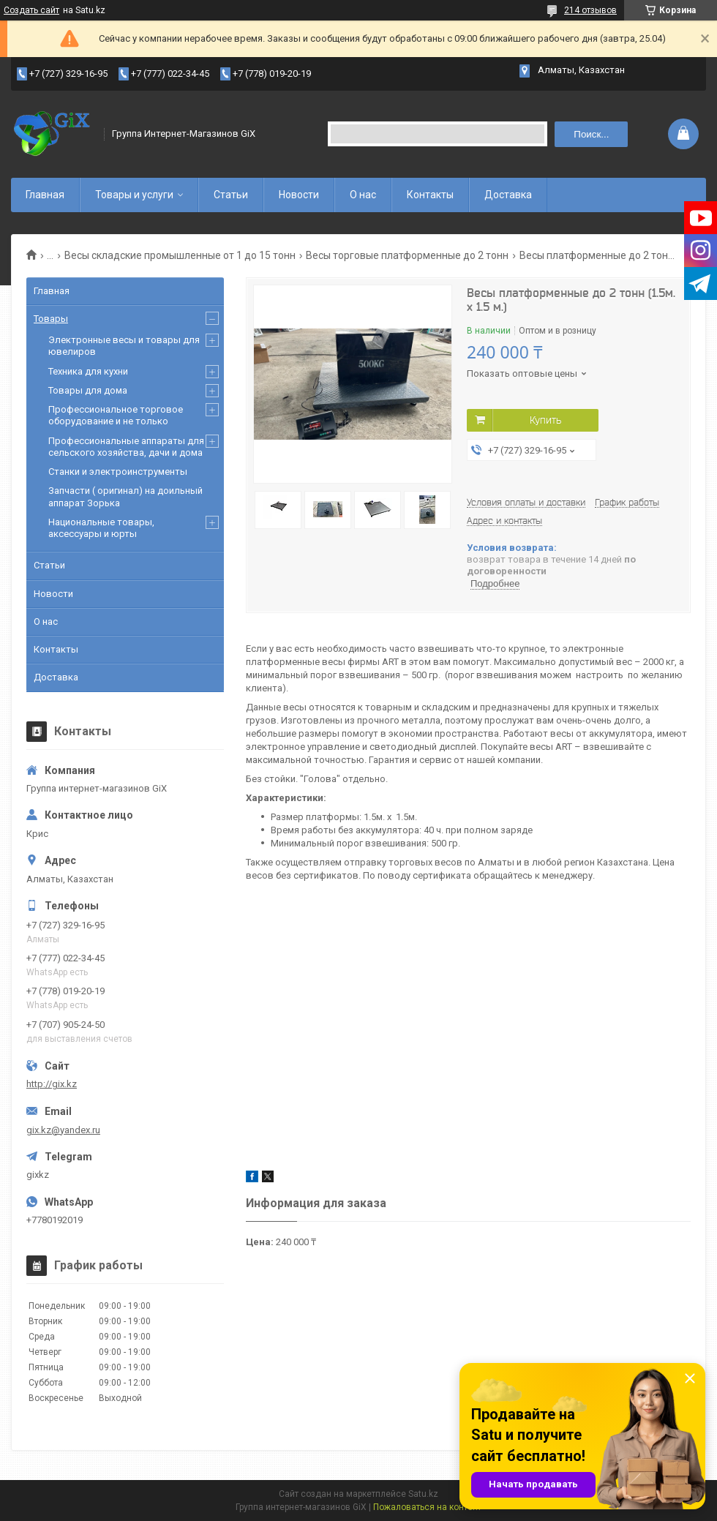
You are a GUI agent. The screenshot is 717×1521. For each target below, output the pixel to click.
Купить (545, 420)
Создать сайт (31, 10)
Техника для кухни (88, 371)
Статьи (231, 194)
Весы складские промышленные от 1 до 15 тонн (180, 255)
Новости (299, 194)
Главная (45, 194)
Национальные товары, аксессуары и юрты (101, 528)
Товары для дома (87, 390)
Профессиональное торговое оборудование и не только (115, 415)
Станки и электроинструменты (117, 471)
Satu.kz (423, 1494)
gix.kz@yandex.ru (63, 1129)
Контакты (430, 194)
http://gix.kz (51, 1083)
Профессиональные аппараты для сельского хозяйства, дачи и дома (126, 446)
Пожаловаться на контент (427, 1507)
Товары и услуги (134, 194)
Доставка (508, 194)
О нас (363, 194)
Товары (51, 318)
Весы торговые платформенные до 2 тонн (407, 255)
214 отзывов (590, 10)
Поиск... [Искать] (591, 134)
